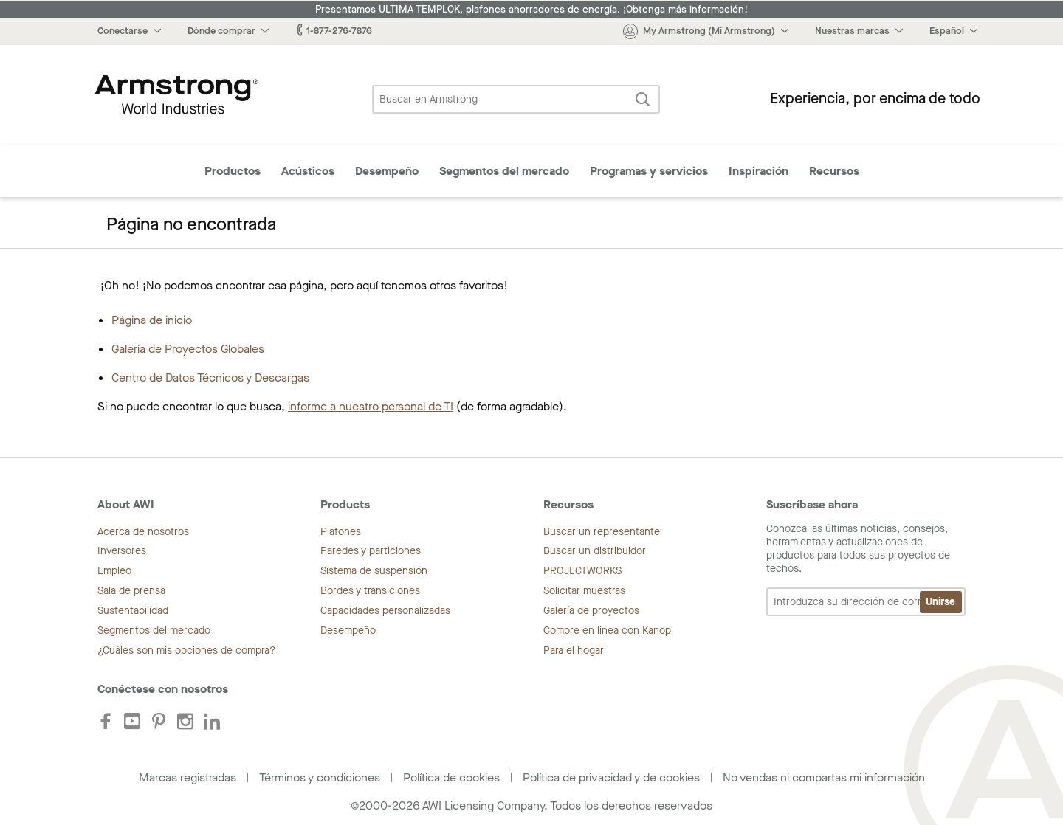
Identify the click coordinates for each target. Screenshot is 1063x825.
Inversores (121, 551)
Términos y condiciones (319, 777)
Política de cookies (451, 777)
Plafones (340, 532)
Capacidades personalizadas (385, 611)
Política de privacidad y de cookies (611, 777)
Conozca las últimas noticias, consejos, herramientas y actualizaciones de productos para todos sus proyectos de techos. (866, 569)
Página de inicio (151, 320)
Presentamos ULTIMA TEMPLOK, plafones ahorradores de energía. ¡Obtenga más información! (531, 9)
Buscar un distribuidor (594, 551)
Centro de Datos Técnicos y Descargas (210, 377)
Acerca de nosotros (143, 532)
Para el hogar (573, 650)
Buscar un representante (601, 532)
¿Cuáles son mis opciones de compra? (186, 650)
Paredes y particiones (370, 551)
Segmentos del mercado (504, 171)
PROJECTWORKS (582, 571)
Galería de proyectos (591, 611)
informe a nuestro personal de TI (370, 406)
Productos (232, 171)
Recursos (834, 171)
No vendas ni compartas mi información (824, 777)
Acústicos (307, 171)
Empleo (114, 571)
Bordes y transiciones (370, 591)
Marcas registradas (187, 777)
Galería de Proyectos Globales (187, 348)
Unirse (940, 602)
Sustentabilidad (132, 611)
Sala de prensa (131, 591)
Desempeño (387, 171)
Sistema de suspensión (373, 571)
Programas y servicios (649, 171)
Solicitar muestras (584, 591)
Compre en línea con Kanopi (608, 631)
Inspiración (758, 171)
